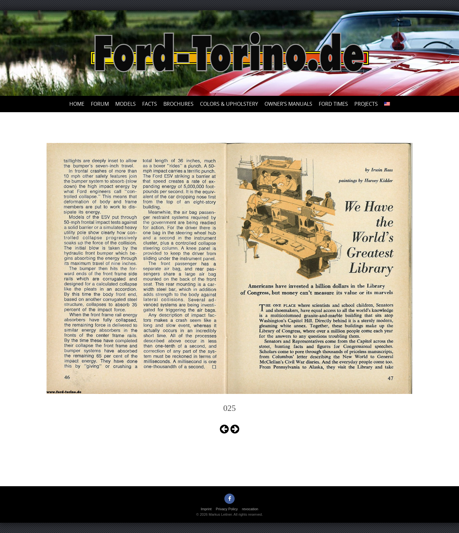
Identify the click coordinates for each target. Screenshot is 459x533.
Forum (100, 103)
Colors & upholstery (229, 103)
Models (125, 103)
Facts (149, 103)
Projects (366, 103)
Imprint (206, 509)
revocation (250, 509)
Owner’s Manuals (288, 103)
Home (76, 103)
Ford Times (333, 103)
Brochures (178, 103)
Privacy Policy (227, 509)
